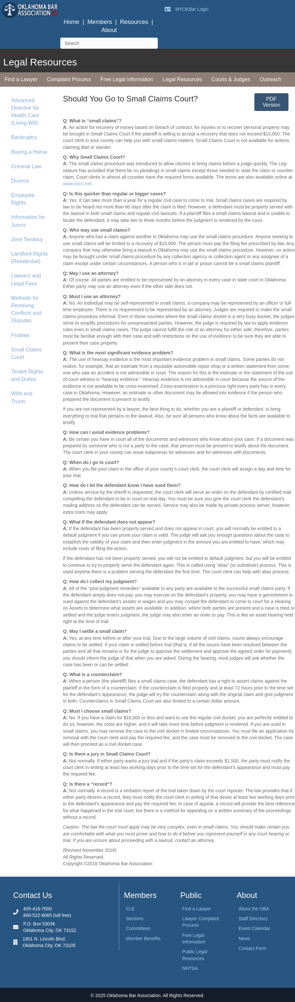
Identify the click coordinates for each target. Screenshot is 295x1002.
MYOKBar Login (192, 9)
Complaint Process (69, 79)
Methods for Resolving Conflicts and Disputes (26, 309)
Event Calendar (254, 928)
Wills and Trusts (21, 397)
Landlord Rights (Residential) (29, 257)
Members (99, 22)
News (244, 938)
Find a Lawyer (21, 79)
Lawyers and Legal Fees (26, 279)
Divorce (20, 181)
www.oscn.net (77, 183)
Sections (134, 918)
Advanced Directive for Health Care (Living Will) (25, 112)
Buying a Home (29, 152)
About (109, 30)
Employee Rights (22, 199)
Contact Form (253, 948)
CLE (130, 908)
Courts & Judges (231, 79)
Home (71, 22)
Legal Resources (182, 79)
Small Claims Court (26, 353)
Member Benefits (143, 938)
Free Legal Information (127, 79)
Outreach (270, 79)
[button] (271, 102)
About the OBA (254, 908)
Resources (134, 22)
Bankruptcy (24, 137)
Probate (20, 335)
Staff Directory (253, 918)
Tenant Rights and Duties (27, 375)
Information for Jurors (28, 220)
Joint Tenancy (27, 239)
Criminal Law (26, 166)
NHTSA (190, 968)
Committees (138, 928)
